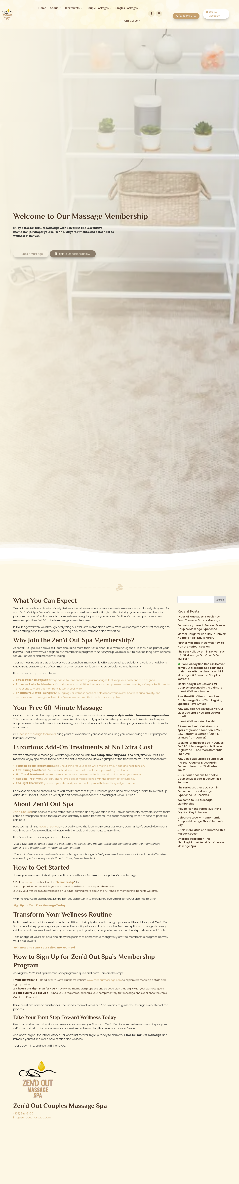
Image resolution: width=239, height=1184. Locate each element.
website (30, 880)
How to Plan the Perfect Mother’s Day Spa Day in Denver (199, 808)
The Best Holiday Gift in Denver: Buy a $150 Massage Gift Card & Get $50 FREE (201, 653)
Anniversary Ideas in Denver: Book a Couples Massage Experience (201, 625)
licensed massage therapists (37, 732)
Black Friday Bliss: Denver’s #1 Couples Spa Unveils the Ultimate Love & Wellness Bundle (199, 685)
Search (219, 597)
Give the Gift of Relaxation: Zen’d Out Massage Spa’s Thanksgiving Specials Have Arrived (199, 697)
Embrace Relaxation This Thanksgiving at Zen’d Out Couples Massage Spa (201, 840)
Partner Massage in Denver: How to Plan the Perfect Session (200, 642)
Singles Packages (127, 8)
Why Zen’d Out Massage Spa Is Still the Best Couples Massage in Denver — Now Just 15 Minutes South (200, 762)
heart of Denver (49, 824)
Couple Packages (97, 8)
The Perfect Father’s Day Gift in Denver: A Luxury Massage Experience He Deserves (198, 789)
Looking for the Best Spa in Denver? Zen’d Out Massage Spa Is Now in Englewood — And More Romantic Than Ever (201, 745)
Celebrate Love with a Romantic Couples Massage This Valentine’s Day (200, 818)
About (54, 8)
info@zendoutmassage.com (32, 1115)
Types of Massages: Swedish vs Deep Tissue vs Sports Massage (198, 616)
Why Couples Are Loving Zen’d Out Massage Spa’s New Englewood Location (200, 710)
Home (42, 8)
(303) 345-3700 (23, 1111)
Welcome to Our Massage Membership (194, 799)
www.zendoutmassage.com (104, 977)
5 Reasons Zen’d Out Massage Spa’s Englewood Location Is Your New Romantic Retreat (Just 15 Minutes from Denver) (199, 729)
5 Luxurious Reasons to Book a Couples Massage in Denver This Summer (199, 776)
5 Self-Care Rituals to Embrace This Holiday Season (201, 829)
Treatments (72, 8)
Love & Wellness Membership (196, 719)
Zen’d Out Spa (22, 810)
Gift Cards (131, 20)
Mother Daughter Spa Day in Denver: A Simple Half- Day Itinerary (201, 633)
